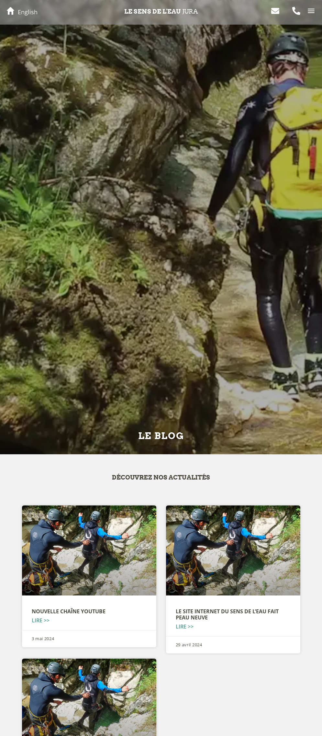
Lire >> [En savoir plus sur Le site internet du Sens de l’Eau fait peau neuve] (185, 627)
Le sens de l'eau (161, 11)
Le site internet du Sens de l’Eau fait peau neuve (227, 614)
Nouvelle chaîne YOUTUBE (68, 611)
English (28, 12)
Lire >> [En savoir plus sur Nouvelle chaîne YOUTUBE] (41, 620)
